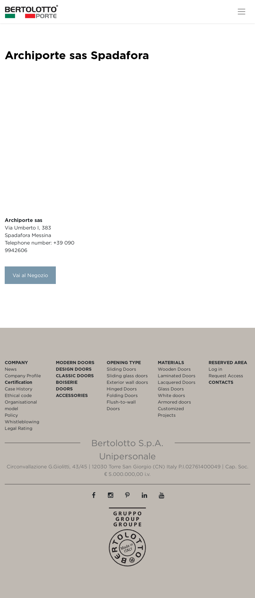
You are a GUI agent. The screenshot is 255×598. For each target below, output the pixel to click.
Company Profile (23, 375)
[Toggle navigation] (241, 12)
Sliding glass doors (127, 375)
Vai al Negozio (30, 275)
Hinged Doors (122, 388)
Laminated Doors (176, 375)
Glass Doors (171, 388)
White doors (171, 395)
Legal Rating (18, 428)
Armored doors (174, 402)
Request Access (226, 375)
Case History (18, 388)
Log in (215, 369)
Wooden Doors (174, 369)
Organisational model (21, 405)
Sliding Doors (121, 369)
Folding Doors (122, 395)
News (11, 369)
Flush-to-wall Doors (121, 405)
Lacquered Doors (176, 382)
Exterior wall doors (127, 382)
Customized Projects (171, 411)
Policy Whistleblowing (22, 418)
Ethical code (18, 395)
